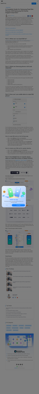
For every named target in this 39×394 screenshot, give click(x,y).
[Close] (3, 187)
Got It (7, 205)
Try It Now (18, 205)
